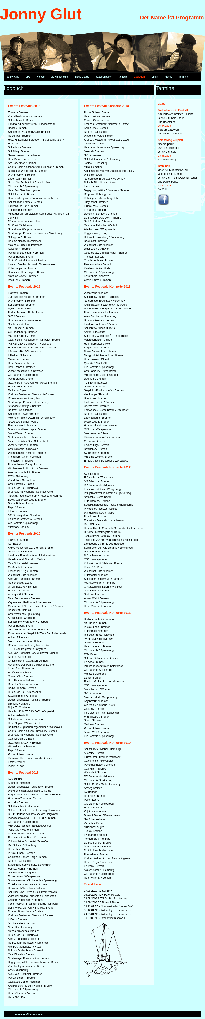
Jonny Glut (13, 76)
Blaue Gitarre (82, 76)
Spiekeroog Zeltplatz (170, 140)
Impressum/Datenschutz (28, 1014)
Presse (168, 76)
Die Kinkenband (59, 76)
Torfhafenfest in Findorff (173, 110)
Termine (183, 76)
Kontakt (122, 76)
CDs (28, 76)
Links (155, 76)
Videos (41, 76)
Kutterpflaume (104, 76)
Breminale (164, 166)
